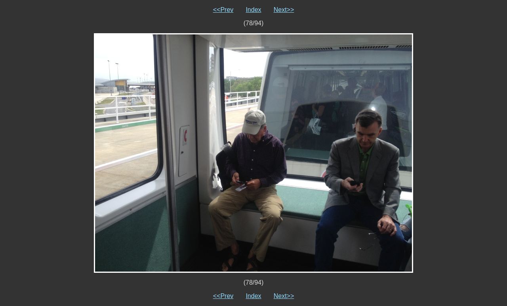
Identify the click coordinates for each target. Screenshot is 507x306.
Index (253, 9)
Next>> (284, 9)
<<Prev (223, 9)
